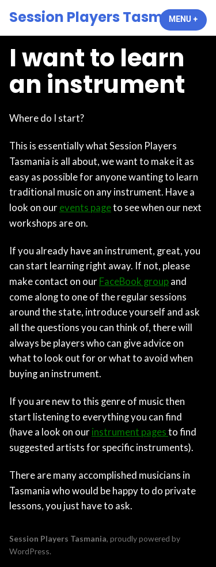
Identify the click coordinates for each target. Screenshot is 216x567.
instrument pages (130, 432)
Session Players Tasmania (102, 17)
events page (85, 207)
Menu (188, 19)
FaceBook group (134, 281)
